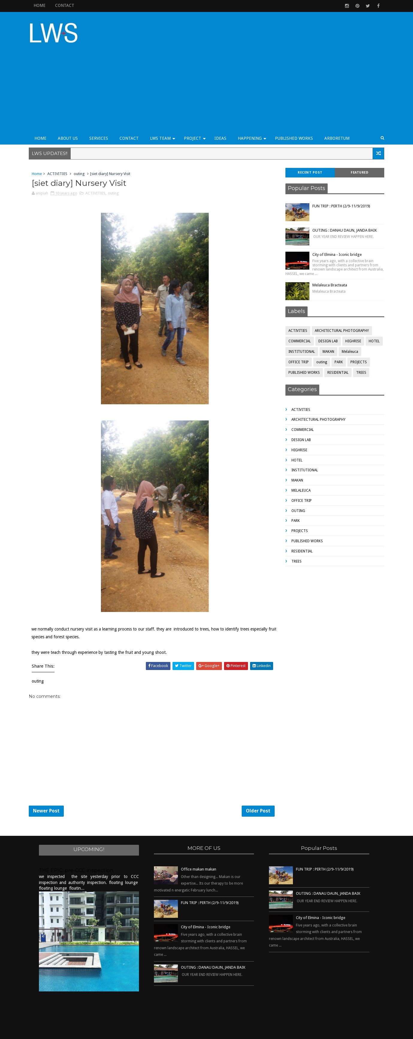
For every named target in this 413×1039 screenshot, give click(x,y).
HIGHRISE (351, 315)
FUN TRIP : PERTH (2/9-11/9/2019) (339, 180)
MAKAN (326, 326)
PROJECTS (356, 336)
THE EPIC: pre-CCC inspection (76, 847)
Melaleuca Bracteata (327, 259)
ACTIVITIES (60, 147)
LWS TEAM (163, 111)
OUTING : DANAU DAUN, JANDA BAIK (342, 204)
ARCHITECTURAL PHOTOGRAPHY (339, 305)
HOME (42, 5)
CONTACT (67, 5)
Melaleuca (347, 326)
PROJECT (195, 111)
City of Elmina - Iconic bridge (334, 228)
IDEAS (223, 111)
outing (81, 147)
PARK (336, 336)
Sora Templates (192, 1031)
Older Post (247, 787)
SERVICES (101, 111)
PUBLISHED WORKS (297, 111)
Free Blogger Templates (234, 1031)
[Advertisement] (272, 60)
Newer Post (49, 787)
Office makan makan (198, 846)
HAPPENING (252, 111)
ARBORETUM (339, 111)
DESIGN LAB (325, 315)
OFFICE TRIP (296, 336)
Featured (357, 146)
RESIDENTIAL (335, 347)
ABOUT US (70, 111)
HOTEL (371, 315)
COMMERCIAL (297, 315)
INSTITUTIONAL (299, 326)
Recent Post (307, 146)
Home (39, 147)
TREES (359, 347)
